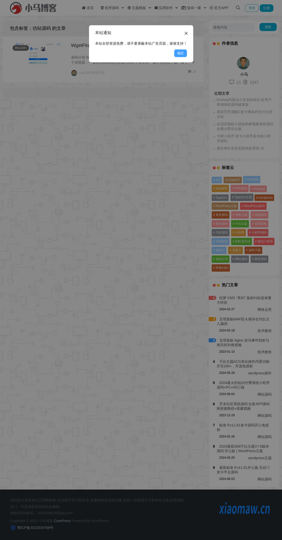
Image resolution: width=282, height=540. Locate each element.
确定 (180, 53)
